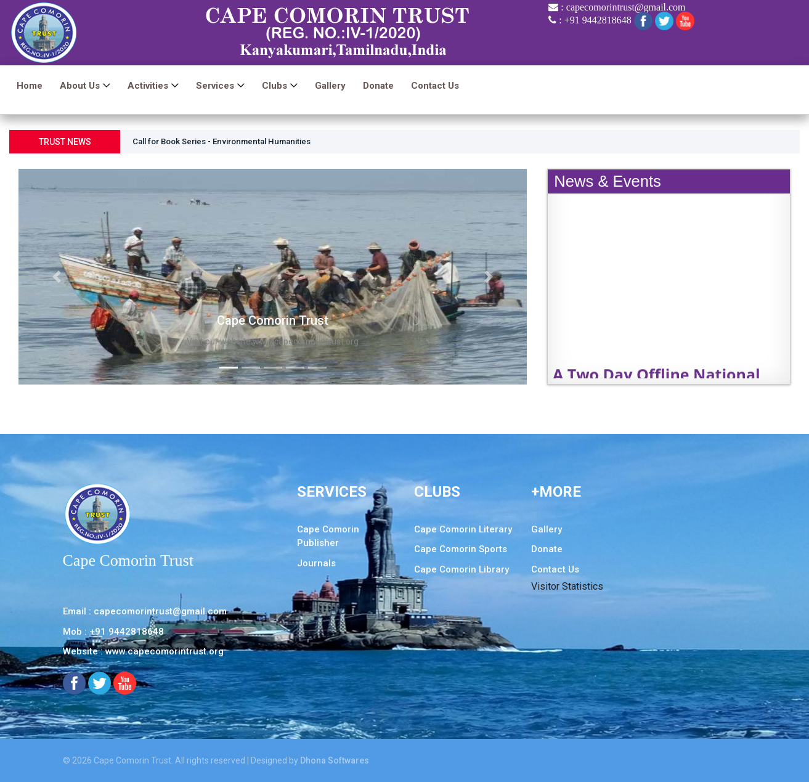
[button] (56, 277)
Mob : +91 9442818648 (113, 631)
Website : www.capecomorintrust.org (143, 651)
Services (215, 86)
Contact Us (435, 86)
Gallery (330, 86)
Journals (316, 563)
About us (80, 86)
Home (30, 86)
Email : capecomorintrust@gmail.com (145, 611)
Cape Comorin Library (461, 569)
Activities (148, 86)
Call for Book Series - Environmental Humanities (229, 142)
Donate (378, 86)
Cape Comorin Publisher (328, 536)
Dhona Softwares (334, 760)
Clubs (274, 86)
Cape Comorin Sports (460, 549)
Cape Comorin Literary (463, 529)
